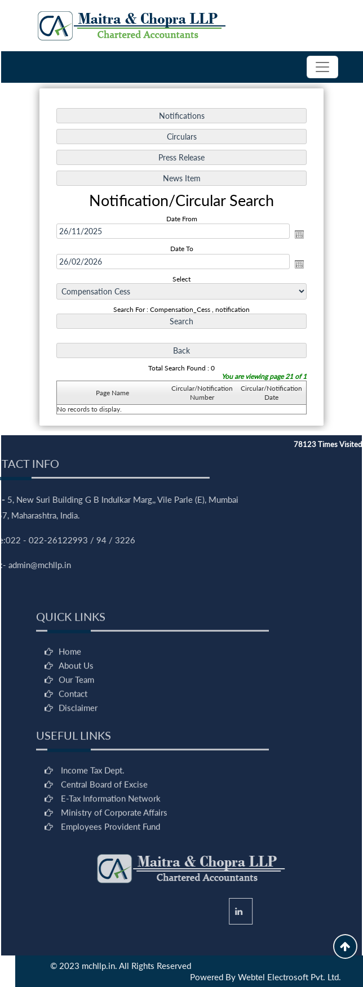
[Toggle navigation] (322, 67)
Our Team (76, 718)
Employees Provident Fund (110, 865)
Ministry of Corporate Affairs (114, 851)
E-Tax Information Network (111, 837)
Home (70, 690)
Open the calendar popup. (299, 234)
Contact (73, 732)
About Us (76, 704)
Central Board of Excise (104, 823)
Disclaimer (78, 746)
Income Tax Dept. (93, 808)
